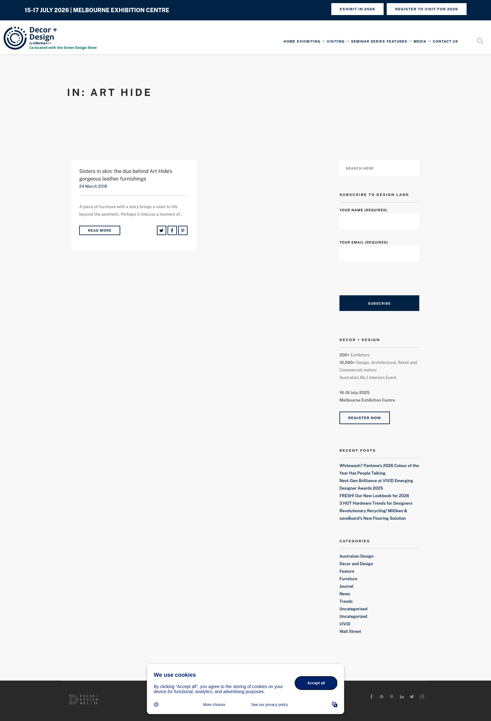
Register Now (364, 418)
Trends (346, 601)
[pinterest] (392, 697)
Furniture (348, 578)
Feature (346, 571)
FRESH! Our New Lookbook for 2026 (374, 495)
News (344, 594)
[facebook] (372, 697)
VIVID (344, 624)
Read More (99, 230)
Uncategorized (353, 616)
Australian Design (356, 556)
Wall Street (350, 631)
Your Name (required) (379, 216)
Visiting (335, 42)
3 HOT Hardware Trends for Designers (375, 503)
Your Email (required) (379, 248)
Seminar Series (368, 42)
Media (420, 42)
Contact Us (445, 42)
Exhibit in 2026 (357, 9)
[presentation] (387, 283)
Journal (346, 586)
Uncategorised (353, 609)
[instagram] (422, 697)
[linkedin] (402, 697)
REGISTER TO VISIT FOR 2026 (426, 9)
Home (289, 42)
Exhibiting (308, 42)
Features (397, 42)
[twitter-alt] (412, 697)
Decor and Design (356, 563)
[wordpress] (382, 697)
